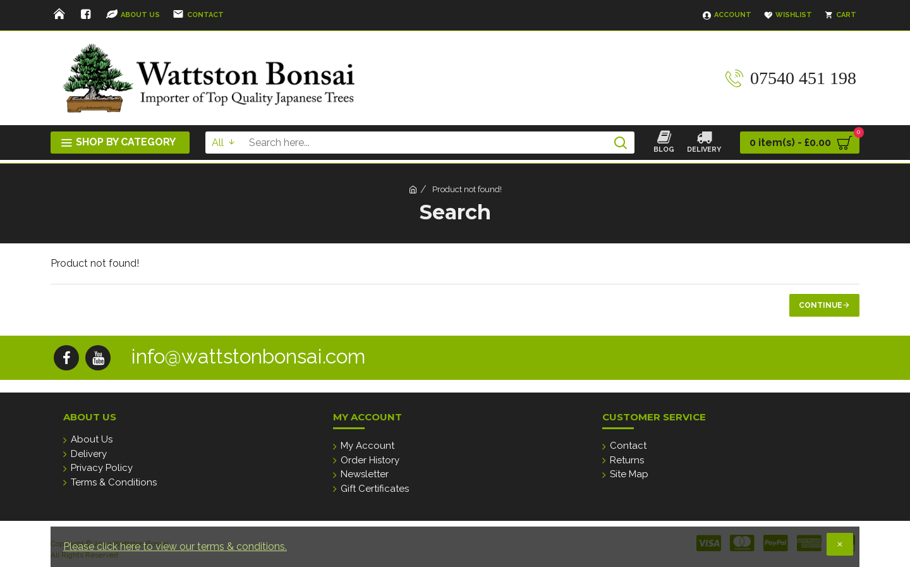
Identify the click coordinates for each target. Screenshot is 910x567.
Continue (820, 305)
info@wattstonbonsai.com (248, 356)
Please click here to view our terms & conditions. (175, 546)
